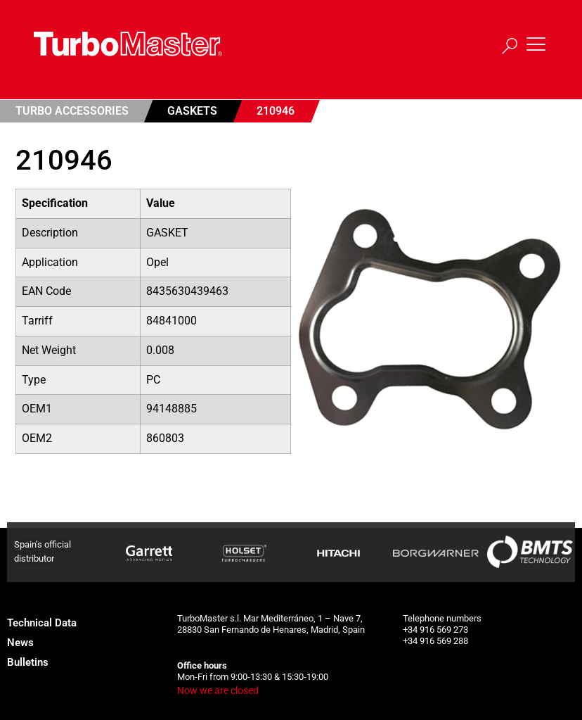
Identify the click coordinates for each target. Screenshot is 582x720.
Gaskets (192, 111)
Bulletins (27, 662)
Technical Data (42, 623)
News (20, 642)
